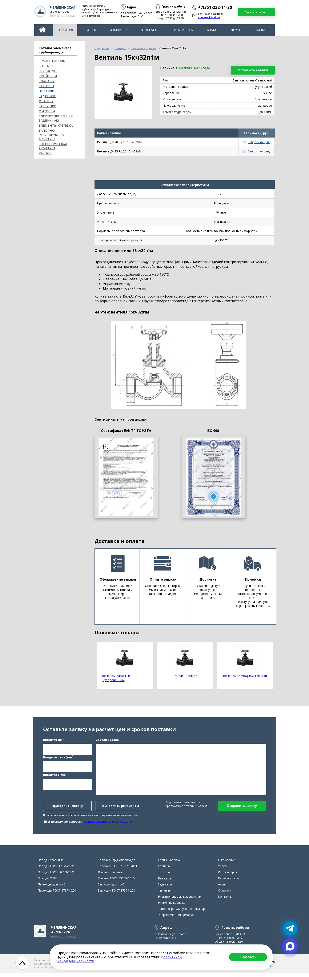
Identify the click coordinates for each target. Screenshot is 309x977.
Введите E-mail (56, 776)
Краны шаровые (53, 61)
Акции (211, 30)
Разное (45, 153)
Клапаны (47, 81)
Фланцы (46, 101)
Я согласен (248, 957)
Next (278, 666)
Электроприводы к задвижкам (56, 118)
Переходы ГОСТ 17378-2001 (58, 894)
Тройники (48, 76)
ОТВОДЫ (46, 66)
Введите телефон (58, 759)
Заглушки (47, 106)
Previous (91, 666)
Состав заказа (107, 742)
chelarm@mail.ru (209, 17)
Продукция (65, 30)
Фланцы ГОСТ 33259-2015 (116, 882)
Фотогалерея (150, 30)
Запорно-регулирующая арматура (52, 134)
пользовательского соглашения (108, 823)
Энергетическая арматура (53, 146)
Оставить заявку (253, 70)
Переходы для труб (51, 888)
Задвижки (47, 96)
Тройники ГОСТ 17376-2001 (117, 870)
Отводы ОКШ (47, 882)
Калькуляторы (183, 30)
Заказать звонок (256, 12)
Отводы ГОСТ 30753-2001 (56, 876)
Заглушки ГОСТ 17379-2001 (117, 894)
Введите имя (53, 742)
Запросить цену (259, 142)
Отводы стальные (51, 864)
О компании (118, 30)
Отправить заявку (242, 807)
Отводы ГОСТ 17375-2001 (56, 870)
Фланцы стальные (111, 876)
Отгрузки (236, 30)
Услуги (91, 30)
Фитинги (47, 111)
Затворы (46, 86)
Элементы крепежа (56, 125)
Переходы (48, 71)
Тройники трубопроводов (116, 864)
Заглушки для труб (111, 888)
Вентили (46, 91)
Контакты (263, 30)
